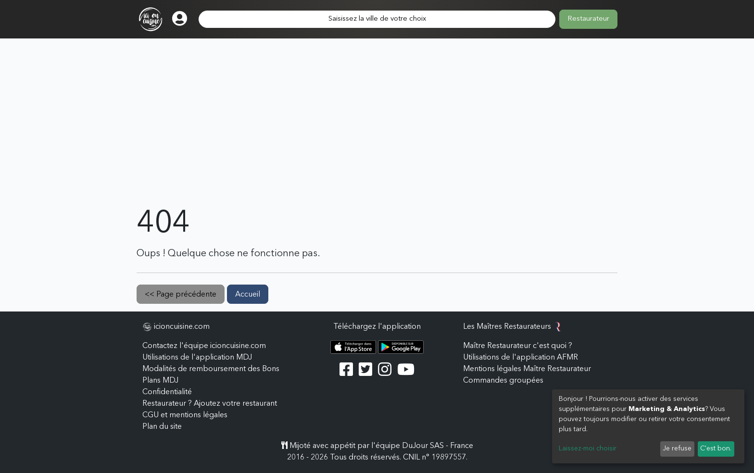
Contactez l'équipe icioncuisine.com (204, 346)
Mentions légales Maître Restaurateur (527, 369)
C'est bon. (715, 448)
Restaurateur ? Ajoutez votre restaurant (209, 404)
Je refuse (677, 448)
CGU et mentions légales (184, 415)
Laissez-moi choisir (587, 448)
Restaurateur (588, 19)
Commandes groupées (503, 381)
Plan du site (162, 427)
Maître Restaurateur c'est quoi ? (517, 346)
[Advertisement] (377, 133)
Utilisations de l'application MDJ (197, 357)
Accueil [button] (247, 295)
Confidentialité (167, 392)
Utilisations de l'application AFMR (520, 357)
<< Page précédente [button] (180, 295)
